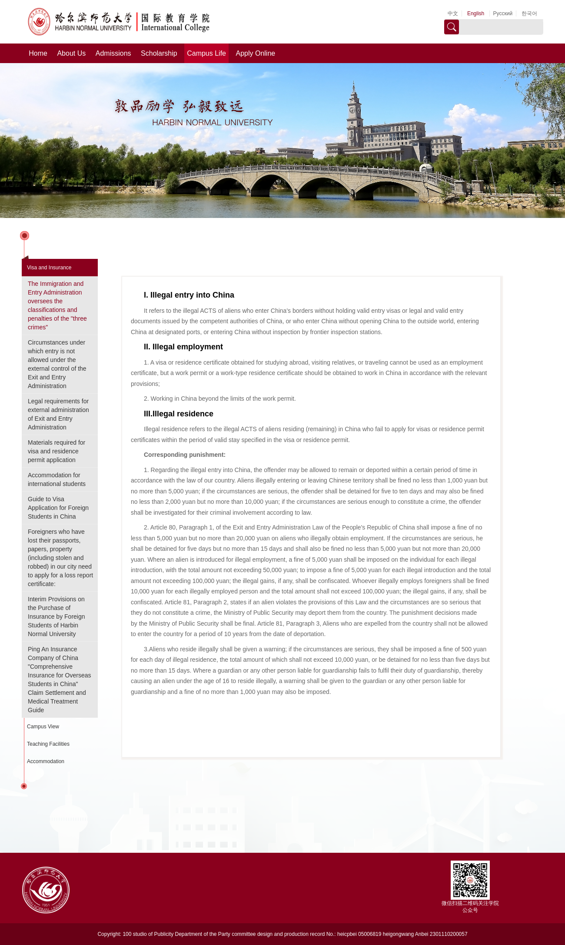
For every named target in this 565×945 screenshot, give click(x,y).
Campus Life (206, 53)
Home (38, 53)
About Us (71, 53)
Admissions (113, 53)
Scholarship (159, 53)
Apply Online (256, 53)
